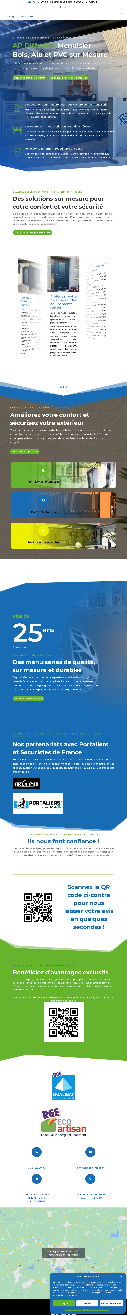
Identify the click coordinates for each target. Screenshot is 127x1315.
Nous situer (90, 1189)
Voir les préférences (111, 1303)
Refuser (87, 1303)
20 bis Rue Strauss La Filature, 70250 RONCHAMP (70, 1)
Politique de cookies (73, 1309)
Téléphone (37, 1163)
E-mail (90, 1163)
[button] (121, 1276)
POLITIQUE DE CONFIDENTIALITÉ (96, 1309)
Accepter (64, 1303)
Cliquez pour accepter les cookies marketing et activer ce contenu (63, 1253)
